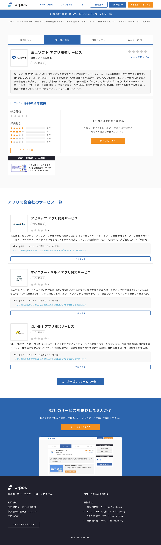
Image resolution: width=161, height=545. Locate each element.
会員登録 (99, 4)
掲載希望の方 (118, 4)
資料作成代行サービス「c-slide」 (105, 507)
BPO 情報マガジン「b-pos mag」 (106, 516)
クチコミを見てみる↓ (139, 57)
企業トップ (26, 39)
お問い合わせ (15, 516)
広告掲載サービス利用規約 (22, 507)
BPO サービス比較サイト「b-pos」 (106, 511)
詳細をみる (80, 259)
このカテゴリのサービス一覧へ (80, 381)
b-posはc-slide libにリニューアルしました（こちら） (81, 13)
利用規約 (12, 502)
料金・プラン (99, 39)
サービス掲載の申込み (80, 427)
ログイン (82, 5)
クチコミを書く (27, 150)
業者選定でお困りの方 (140, 4)
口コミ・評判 (135, 39)
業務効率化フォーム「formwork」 (106, 520)
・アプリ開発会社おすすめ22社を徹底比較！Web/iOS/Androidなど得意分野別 (49, 250)
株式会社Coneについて (96, 494)
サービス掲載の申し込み (24, 524)
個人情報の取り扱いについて (23, 511)
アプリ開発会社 (38, 63)
